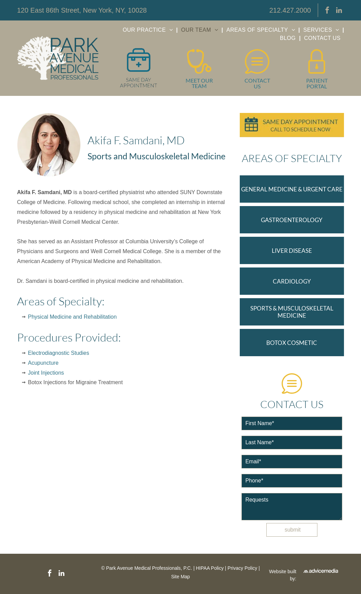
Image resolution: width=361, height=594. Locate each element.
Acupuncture (43, 363)
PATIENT (317, 80)
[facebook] (327, 11)
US (257, 86)
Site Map (180, 576)
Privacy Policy (242, 568)
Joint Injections (46, 373)
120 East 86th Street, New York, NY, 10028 (82, 10)
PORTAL (317, 86)
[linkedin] (339, 11)
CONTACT (257, 80)
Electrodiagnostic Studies (58, 353)
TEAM (199, 86)
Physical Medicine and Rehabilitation (72, 317)
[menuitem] (148, 30)
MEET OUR (199, 80)
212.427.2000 (290, 10)
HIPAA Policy (209, 568)
